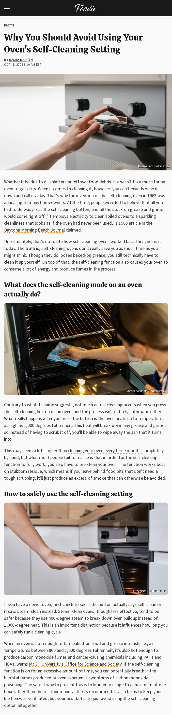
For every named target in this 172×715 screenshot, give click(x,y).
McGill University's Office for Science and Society (75, 664)
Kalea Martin (21, 60)
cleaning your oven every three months (105, 451)
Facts (9, 25)
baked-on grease (89, 255)
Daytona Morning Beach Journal (34, 230)
